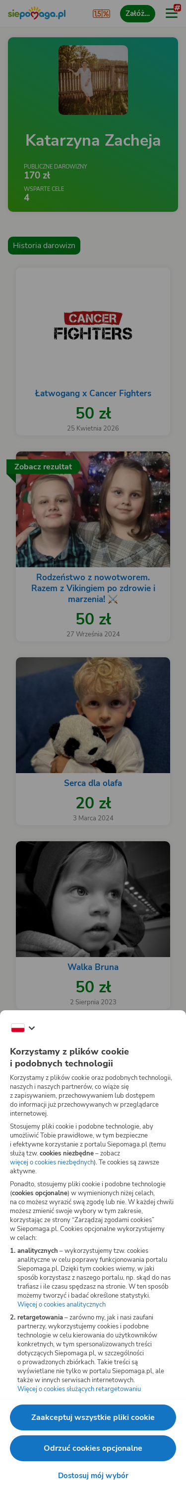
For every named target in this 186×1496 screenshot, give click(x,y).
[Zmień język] (23, 1028)
